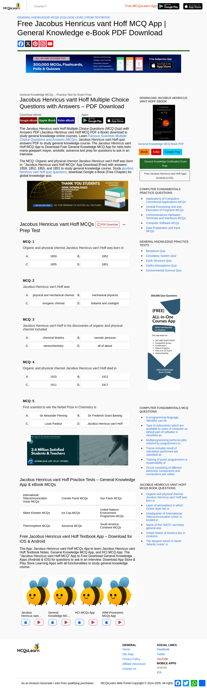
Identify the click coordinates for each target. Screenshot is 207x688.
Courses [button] (39, 6)
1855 (53, 264)
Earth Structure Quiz (159, 260)
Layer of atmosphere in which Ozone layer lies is (164, 507)
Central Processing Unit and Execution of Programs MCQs (165, 208)
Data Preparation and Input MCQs (163, 229)
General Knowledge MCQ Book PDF (161, 144)
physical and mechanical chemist (53, 295)
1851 (105, 264)
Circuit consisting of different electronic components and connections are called (164, 471)
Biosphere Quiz (156, 251)
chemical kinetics (53, 337)
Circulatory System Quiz (161, 255)
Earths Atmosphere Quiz (161, 265)
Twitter (161, 654)
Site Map (127, 654)
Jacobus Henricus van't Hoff (105, 423)
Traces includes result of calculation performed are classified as (162, 451)
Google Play (172, 151)
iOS (159, 672)
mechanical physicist (105, 295)
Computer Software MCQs (162, 223)
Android (162, 667)
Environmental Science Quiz (164, 270)
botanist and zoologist (105, 303)
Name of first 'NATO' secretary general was (165, 526)
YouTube (162, 659)
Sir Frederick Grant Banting (105, 415)
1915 (53, 376)
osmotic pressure (105, 337)
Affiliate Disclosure (134, 663)
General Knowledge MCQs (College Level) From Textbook (63, 17)
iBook (144, 151)
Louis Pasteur (53, 423)
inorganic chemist (53, 303)
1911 (53, 384)
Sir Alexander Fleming (53, 415)
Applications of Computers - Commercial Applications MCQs (166, 200)
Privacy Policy (131, 659)
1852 (105, 256)
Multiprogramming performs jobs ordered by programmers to (166, 441)
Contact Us (129, 668)
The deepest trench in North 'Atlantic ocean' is (163, 542)
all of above (105, 345)
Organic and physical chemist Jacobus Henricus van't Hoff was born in (166, 497)
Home (126, 649)
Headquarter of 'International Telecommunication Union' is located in (164, 517)
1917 (105, 384)
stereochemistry (53, 345)
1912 (105, 376)
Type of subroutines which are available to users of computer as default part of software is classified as (167, 430)
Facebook (163, 649)
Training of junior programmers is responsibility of (167, 461)
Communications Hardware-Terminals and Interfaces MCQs (166, 216)
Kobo (156, 151)
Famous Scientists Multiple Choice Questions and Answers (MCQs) (73, 137)
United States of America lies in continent (165, 534)
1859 (53, 256)
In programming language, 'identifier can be (162, 419)
